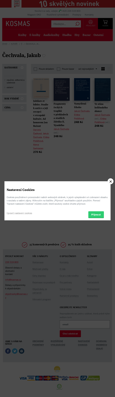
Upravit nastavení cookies (19, 213)
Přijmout (96, 214)
